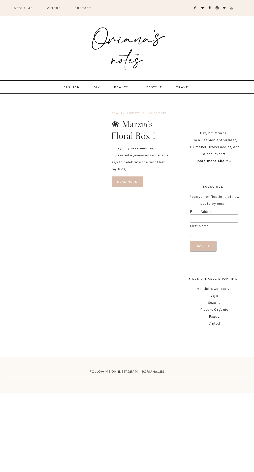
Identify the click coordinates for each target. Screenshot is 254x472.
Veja (214, 296)
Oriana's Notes (127, 47)
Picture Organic (214, 309)
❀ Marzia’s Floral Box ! (134, 129)
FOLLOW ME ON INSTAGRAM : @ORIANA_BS (127, 372)
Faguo (214, 316)
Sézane (214, 303)
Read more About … (214, 161)
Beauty (118, 113)
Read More (127, 181)
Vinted (214, 323)
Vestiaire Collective (214, 289)
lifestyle (136, 113)
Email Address (202, 212)
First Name (199, 226)
